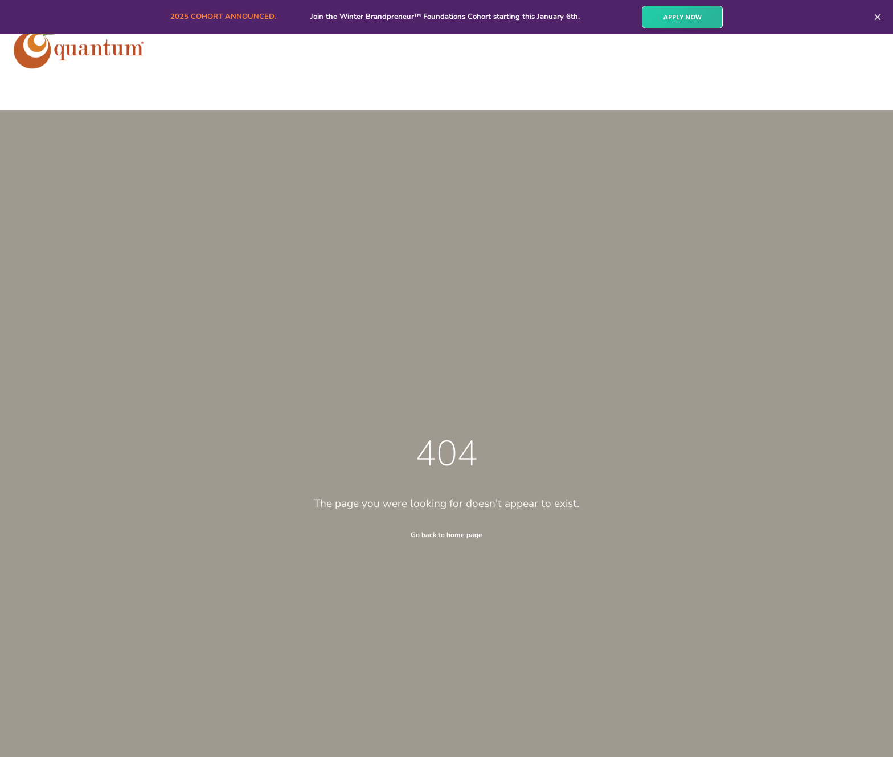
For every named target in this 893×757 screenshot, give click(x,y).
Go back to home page (446, 534)
